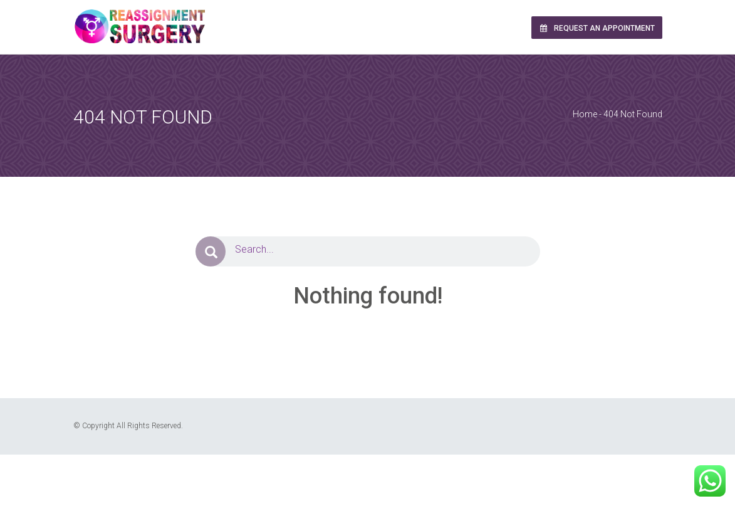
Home (585, 114)
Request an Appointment (596, 28)
